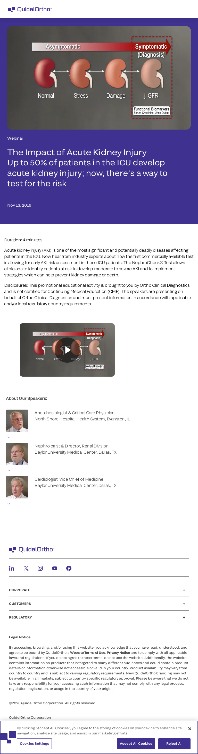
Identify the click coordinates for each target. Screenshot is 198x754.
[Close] (189, 728)
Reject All (174, 743)
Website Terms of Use (87, 652)
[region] (99, 737)
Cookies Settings (34, 743)
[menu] (131, 9)
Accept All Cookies (136, 743)
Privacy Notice (118, 652)
